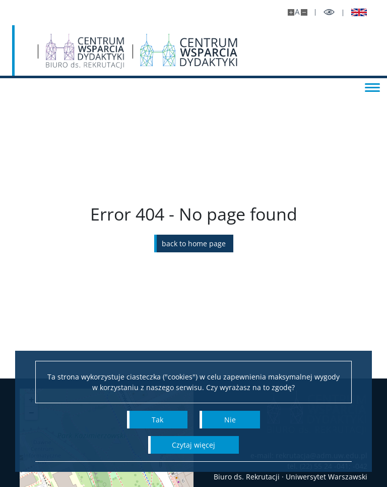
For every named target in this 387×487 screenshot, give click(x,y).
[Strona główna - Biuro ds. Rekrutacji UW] (174, 51)
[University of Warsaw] (75, 50)
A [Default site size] (297, 12)
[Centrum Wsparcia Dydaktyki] (278, 51)
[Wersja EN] (355, 13)
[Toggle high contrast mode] (329, 12)
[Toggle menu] (369, 87)
